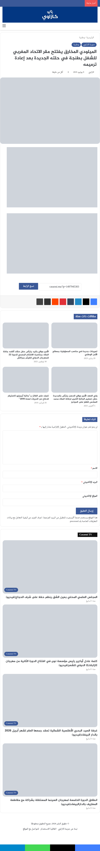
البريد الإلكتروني (89, 482)
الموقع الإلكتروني (89, 496)
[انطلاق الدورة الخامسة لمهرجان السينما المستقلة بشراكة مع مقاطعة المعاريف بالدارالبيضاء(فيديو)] (50, 770)
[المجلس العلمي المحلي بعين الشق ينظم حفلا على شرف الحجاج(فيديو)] (50, 566)
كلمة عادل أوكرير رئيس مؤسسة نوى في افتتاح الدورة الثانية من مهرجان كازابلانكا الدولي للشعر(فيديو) (51, 663)
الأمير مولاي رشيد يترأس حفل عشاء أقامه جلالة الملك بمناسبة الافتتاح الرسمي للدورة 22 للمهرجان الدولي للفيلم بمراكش (26, 355)
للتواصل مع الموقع (31, 829)
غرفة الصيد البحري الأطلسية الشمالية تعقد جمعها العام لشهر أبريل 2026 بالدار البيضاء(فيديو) (51, 732)
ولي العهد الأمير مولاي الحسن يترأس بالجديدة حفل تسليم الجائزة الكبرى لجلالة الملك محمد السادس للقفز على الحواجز (75, 399)
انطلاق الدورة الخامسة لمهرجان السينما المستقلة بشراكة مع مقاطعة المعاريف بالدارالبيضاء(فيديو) (53, 802)
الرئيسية (91, 38)
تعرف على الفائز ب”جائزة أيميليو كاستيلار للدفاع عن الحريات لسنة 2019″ (28, 397)
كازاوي (91, 72)
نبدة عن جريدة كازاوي (67, 829)
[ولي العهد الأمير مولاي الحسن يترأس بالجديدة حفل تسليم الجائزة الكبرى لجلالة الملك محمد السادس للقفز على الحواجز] (74, 380)
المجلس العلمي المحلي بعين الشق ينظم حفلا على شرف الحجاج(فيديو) (51, 597)
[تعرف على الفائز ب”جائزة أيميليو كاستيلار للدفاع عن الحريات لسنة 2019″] (26, 380)
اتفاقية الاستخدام (48, 829)
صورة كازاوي (89, 45)
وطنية (82, 38)
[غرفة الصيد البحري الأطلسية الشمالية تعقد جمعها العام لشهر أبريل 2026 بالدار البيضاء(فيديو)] (50, 700)
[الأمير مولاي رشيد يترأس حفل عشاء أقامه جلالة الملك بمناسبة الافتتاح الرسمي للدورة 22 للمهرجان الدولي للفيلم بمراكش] (26, 335)
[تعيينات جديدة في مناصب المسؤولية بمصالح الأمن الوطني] (74, 335)
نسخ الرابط (28, 286)
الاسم (94, 468)
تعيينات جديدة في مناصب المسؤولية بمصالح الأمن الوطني (75, 353)
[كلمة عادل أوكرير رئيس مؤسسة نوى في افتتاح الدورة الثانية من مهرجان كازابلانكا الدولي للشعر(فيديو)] (50, 631)
